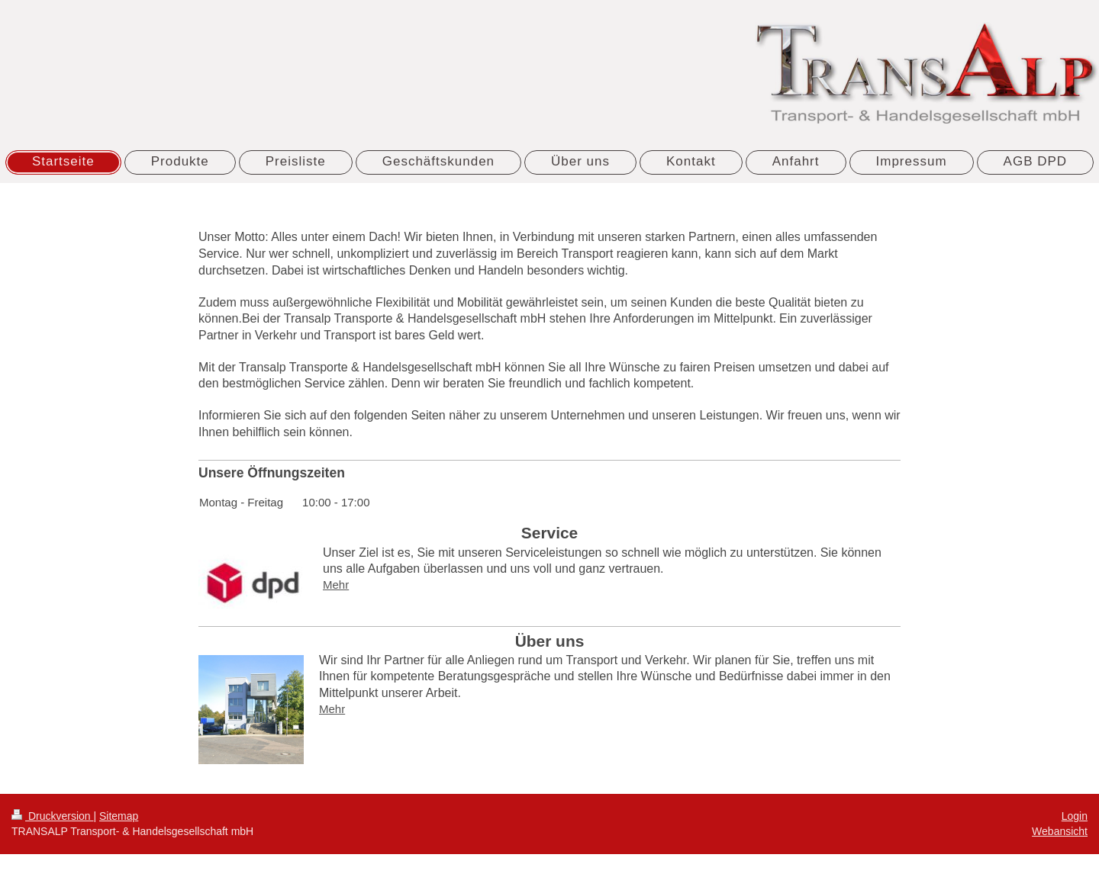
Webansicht (1060, 831)
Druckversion (52, 816)
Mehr (336, 584)
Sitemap (118, 816)
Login (1075, 816)
